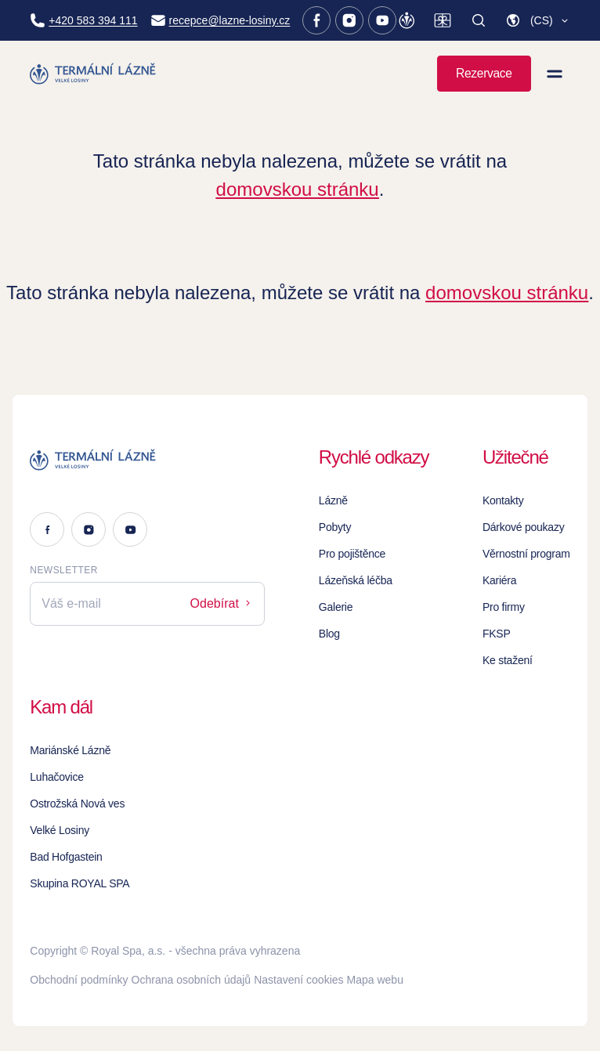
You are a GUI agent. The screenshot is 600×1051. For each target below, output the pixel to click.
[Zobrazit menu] (554, 73)
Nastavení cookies (298, 979)
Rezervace (484, 73)
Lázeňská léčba (355, 580)
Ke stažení (508, 660)
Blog (329, 633)
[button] (537, 20)
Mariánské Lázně (70, 750)
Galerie (335, 607)
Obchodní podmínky (79, 979)
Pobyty (335, 527)
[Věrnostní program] (406, 20)
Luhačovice (56, 777)
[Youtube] (382, 20)
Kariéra (499, 580)
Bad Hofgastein (66, 857)
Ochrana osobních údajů (191, 979)
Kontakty (503, 500)
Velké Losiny (59, 830)
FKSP (497, 633)
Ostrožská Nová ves (77, 803)
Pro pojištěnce (352, 553)
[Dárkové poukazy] (442, 20)
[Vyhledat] (478, 20)
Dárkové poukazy (524, 527)
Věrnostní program (526, 553)
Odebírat (222, 603)
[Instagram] (349, 20)
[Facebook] (316, 20)
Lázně (333, 500)
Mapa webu (375, 979)
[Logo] (147, 460)
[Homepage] (93, 73)
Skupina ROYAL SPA (79, 883)
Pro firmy (504, 607)
